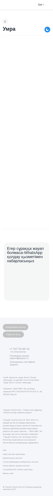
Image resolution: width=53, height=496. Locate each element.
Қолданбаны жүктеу (16, 327)
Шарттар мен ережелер (14, 454)
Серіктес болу (13, 334)
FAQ (4, 450)
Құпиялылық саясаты (12, 458)
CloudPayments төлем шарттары (18, 469)
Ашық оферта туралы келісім (16, 465)
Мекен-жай (8, 473)
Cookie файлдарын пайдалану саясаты (20, 462)
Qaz (40, 4)
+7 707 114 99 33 (19, 348)
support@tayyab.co (19, 358)
